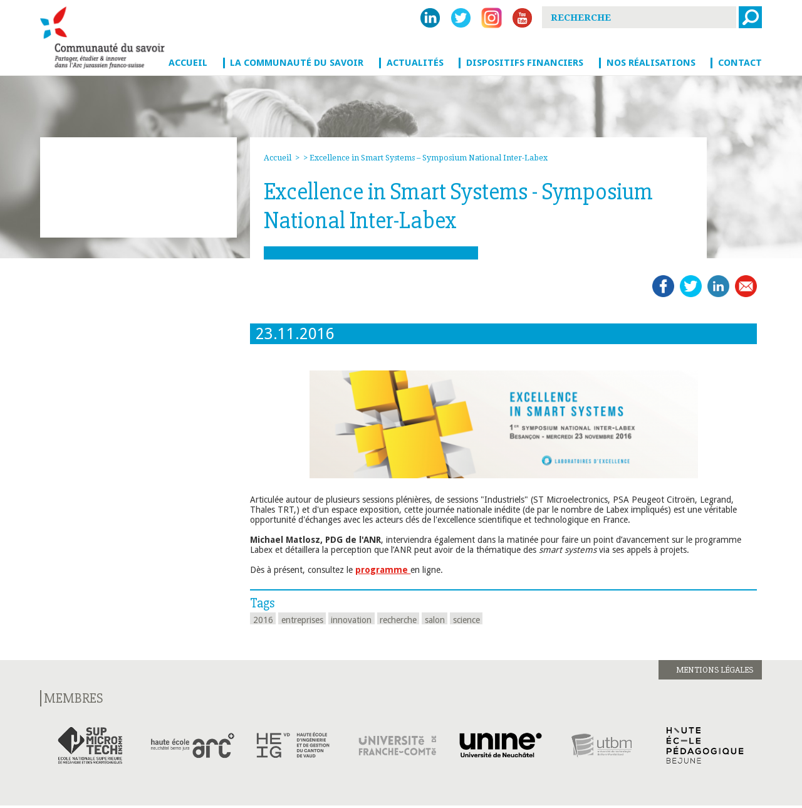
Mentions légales (714, 669)
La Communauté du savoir (296, 62)
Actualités (415, 62)
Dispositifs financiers (524, 62)
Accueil (188, 62)
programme (382, 570)
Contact (740, 62)
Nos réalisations (651, 62)
